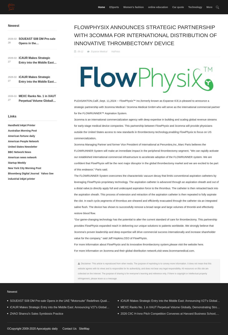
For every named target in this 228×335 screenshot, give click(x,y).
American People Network (23, 141)
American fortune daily (21, 136)
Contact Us (70, 328)
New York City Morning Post (24, 168)
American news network (22, 157)
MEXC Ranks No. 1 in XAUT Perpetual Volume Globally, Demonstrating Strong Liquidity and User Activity (169, 308)
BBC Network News (19, 152)
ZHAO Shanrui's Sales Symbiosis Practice (35, 313)
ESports (114, 7)
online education (158, 7)
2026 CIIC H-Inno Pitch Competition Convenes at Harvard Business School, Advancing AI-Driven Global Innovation (167, 314)
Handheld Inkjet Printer (21, 125)
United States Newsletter (22, 146)
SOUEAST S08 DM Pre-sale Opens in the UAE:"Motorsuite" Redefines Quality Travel (58, 301)
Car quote (178, 7)
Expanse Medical (99, 51)
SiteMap (84, 328)
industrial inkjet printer (21, 178)
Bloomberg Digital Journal (23, 173)
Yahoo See (47, 173)
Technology (195, 7)
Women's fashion (133, 7)
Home (101, 7)
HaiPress (115, 51)
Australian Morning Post (22, 130)
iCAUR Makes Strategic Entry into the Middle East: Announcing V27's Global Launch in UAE (167, 301)
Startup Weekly (17, 162)
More (209, 7)
